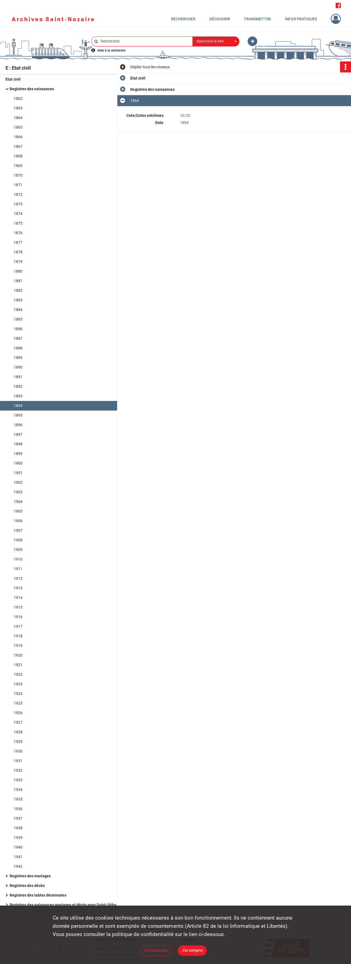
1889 (18, 357)
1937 (18, 818)
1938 (18, 828)
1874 (18, 213)
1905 (18, 511)
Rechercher (183, 19)
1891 (18, 377)
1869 (18, 165)
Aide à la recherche (111, 50)
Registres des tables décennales (38, 895)
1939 (18, 837)
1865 (18, 127)
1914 (18, 597)
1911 (18, 569)
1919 (18, 645)
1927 (18, 722)
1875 (18, 223)
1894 (18, 405)
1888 (18, 348)
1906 (18, 521)
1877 (18, 242)
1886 (18, 329)
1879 (18, 261)
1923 (18, 684)
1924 (18, 693)
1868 (18, 156)
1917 (18, 626)
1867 (18, 146)
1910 (18, 559)
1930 (18, 751)
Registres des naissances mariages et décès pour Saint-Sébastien (64, 905)
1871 (18, 185)
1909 (18, 549)
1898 (18, 444)
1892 (18, 386)
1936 (18, 809)
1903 (18, 492)
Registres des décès (27, 885)
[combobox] (216, 41)
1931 (18, 761)
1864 (18, 117)
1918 (18, 636)
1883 (18, 300)
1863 (18, 108)
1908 (18, 540)
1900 (18, 463)
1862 (18, 98)
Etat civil (13, 79)
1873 (18, 204)
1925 (18, 703)
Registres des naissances (32, 89)
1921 (18, 665)
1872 (18, 194)
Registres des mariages (30, 876)
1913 (18, 588)
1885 (18, 319)
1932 (18, 770)
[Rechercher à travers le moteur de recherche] (145, 41)
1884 (18, 309)
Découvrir (219, 19)
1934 (18, 789)
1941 (18, 857)
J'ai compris (192, 950)
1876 (18, 233)
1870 (18, 175)
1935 (18, 799)
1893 (18, 396)
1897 (18, 434)
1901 (18, 473)
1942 (18, 866)
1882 (18, 290)
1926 (18, 713)
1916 (18, 617)
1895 (18, 415)
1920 (18, 655)
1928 (18, 732)
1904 (18, 501)
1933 (18, 780)
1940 (18, 847)
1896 (18, 425)
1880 (18, 271)
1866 (18, 137)
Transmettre (257, 19)
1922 (18, 674)
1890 (18, 367)
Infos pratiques (301, 19)
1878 (18, 252)
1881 (18, 281)
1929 (18, 741)
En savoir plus (157, 950)
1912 (18, 578)
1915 (18, 607)
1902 (18, 482)
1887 (18, 338)
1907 (18, 530)
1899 (18, 453)
